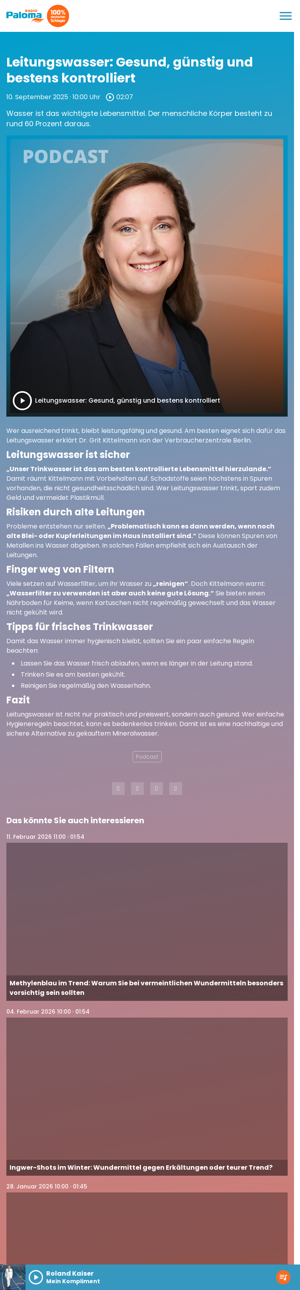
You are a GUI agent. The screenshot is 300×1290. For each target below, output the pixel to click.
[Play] (22, 400)
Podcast (147, 757)
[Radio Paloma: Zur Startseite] (25, 16)
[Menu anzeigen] (286, 16)
